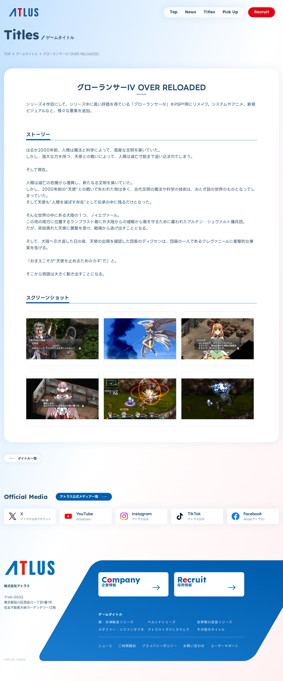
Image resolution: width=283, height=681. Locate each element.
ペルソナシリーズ (162, 622)
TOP (7, 54)
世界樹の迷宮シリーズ (214, 622)
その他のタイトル (211, 629)
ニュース (105, 646)
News (190, 12)
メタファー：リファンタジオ (121, 629)
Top (173, 12)
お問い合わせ (194, 646)
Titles (209, 12)
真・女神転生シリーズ (116, 622)
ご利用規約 (127, 646)
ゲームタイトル (27, 54)
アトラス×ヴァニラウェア (168, 629)
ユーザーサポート (225, 646)
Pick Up (230, 12)
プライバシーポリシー (159, 646)
